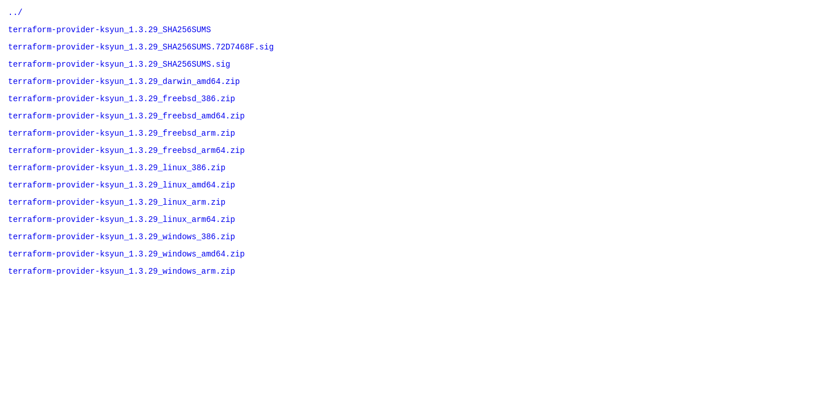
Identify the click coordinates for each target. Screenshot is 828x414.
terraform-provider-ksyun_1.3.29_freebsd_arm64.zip (126, 165)
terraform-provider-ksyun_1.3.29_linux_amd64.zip (121, 203)
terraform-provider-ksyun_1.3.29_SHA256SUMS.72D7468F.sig (141, 51)
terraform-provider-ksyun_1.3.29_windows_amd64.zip (126, 279)
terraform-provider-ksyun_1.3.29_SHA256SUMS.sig (119, 70)
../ (15, 13)
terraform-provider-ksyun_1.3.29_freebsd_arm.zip (121, 146)
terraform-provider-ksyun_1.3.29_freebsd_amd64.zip (126, 127)
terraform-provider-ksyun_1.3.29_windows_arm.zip (121, 298)
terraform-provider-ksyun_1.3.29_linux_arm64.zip (121, 241)
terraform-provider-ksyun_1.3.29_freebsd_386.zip (121, 108)
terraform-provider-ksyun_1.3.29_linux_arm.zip (116, 222)
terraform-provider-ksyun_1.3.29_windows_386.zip (121, 260)
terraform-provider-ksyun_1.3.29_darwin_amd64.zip (124, 89)
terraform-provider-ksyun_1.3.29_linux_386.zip (116, 184)
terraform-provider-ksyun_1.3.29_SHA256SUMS (109, 32)
